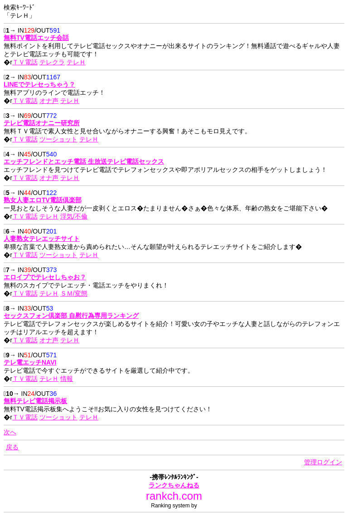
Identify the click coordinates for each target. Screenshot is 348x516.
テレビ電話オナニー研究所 (42, 123)
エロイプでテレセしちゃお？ (45, 277)
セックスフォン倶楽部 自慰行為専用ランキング (71, 315)
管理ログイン (323, 462)
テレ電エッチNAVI (30, 362)
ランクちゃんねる (174, 485)
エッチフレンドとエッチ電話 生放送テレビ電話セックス (84, 161)
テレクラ (52, 62)
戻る (12, 447)
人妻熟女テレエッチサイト (42, 238)
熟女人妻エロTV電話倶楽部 (43, 200)
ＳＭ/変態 (73, 293)
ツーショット (58, 139)
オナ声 (48, 100)
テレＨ (76, 62)
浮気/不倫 (73, 216)
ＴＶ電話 (25, 62)
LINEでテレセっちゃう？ (39, 84)
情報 (66, 378)
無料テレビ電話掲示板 (35, 400)
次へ (10, 432)
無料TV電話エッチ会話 (36, 37)
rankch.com (174, 496)
